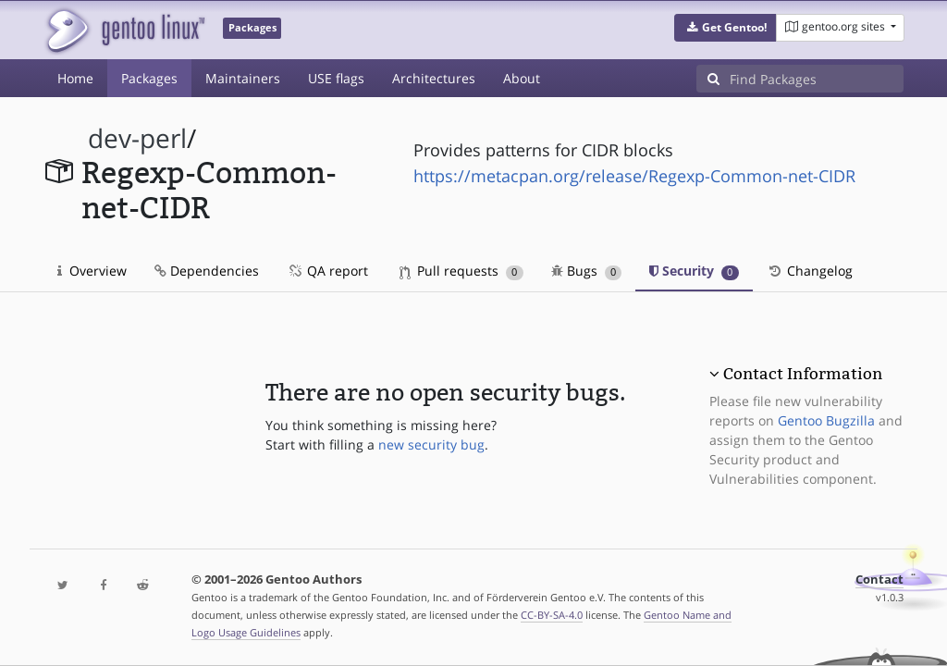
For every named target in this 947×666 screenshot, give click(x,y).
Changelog (810, 270)
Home (75, 78)
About (521, 78)
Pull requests (461, 270)
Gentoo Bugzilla (826, 420)
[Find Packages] (817, 78)
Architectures (433, 78)
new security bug (431, 444)
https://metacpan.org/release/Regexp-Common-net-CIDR (634, 176)
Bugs (586, 270)
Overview (92, 270)
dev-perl (137, 138)
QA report (327, 270)
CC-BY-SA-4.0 (552, 615)
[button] (725, 28)
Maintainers (242, 78)
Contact (879, 579)
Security (694, 270)
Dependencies (206, 270)
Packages (149, 78)
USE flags (336, 78)
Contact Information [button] (802, 373)
